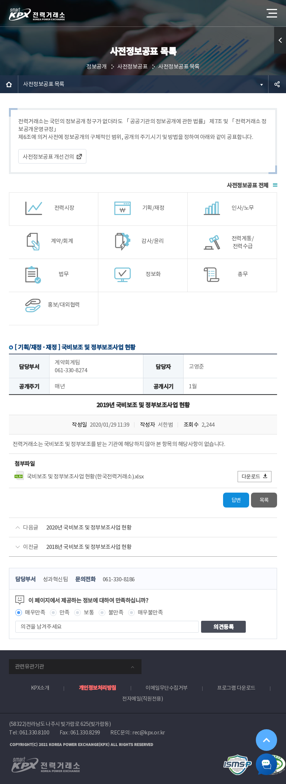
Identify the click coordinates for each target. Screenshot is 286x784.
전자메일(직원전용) (142, 698)
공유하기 (277, 84)
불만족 (116, 612)
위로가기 (266, 738)
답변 (236, 500)
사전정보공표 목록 (179, 66)
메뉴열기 (271, 11)
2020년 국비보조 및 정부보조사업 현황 (88, 527)
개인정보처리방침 (97, 687)
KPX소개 (40, 688)
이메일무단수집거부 (167, 688)
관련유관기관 (29, 666)
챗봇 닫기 (266, 764)
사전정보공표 (132, 66)
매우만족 (35, 612)
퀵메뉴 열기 (280, 40)
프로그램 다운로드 (236, 688)
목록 (264, 500)
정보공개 (96, 66)
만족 (65, 612)
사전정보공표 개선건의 (48, 156)
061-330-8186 (119, 579)
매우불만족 (150, 612)
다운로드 (255, 476)
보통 (89, 612)
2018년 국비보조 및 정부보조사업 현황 (88, 546)
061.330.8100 (34, 732)
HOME (9, 84)
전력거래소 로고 (37, 14)
